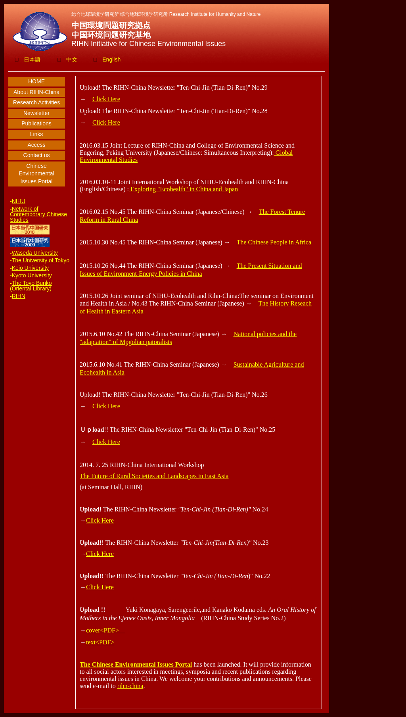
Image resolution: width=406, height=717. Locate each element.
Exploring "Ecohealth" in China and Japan (183, 189)
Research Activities (36, 102)
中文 (71, 59)
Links (36, 134)
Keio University (30, 268)
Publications (36, 123)
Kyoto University (32, 275)
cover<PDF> (105, 630)
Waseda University (35, 253)
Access (36, 145)
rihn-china (130, 685)
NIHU (18, 201)
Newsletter (36, 113)
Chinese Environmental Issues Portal (36, 174)
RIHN (18, 296)
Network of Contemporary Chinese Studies (38, 214)
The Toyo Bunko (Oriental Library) (31, 286)
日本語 (32, 59)
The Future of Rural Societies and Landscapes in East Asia (154, 476)
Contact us (36, 155)
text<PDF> (100, 642)
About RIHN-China (36, 92)
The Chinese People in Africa (274, 242)
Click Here (106, 99)
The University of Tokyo (40, 260)
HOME (36, 81)
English (111, 59)
